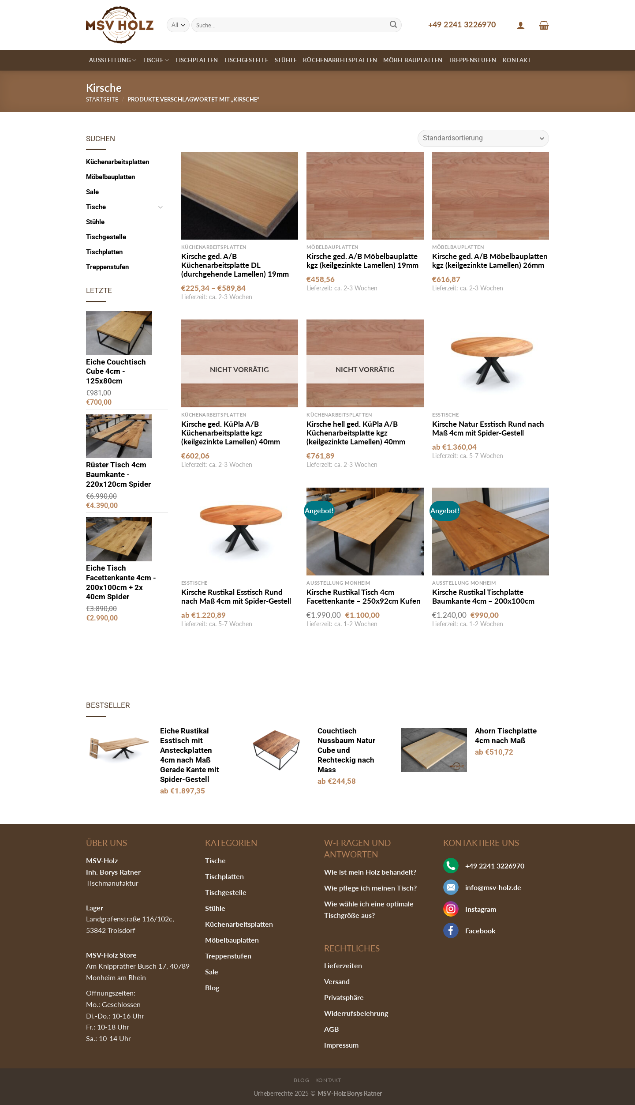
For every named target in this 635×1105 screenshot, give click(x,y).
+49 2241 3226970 (462, 24)
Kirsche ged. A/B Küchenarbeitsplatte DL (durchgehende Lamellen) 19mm (235, 265)
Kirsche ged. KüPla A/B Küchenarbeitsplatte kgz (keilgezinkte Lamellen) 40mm (230, 433)
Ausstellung (112, 60)
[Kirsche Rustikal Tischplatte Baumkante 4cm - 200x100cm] (490, 531)
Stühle (286, 60)
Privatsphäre (344, 997)
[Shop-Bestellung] (483, 138)
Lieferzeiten (343, 965)
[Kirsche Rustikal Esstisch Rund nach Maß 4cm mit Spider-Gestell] (239, 531)
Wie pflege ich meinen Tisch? (370, 887)
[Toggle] (160, 207)
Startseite (102, 99)
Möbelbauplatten (412, 60)
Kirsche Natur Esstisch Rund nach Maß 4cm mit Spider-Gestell (488, 428)
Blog (212, 987)
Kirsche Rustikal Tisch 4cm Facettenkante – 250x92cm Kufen (363, 596)
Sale (92, 192)
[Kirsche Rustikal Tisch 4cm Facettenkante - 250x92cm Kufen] (364, 531)
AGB (331, 1029)
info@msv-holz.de (493, 887)
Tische (155, 60)
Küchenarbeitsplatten (340, 60)
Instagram (480, 909)
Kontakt (517, 60)
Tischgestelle (246, 60)
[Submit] (393, 25)
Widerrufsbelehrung (356, 1013)
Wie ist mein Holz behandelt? (370, 872)
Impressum (341, 1045)
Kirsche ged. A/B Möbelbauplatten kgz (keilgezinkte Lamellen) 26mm (490, 261)
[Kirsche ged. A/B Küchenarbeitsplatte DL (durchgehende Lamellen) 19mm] (239, 196)
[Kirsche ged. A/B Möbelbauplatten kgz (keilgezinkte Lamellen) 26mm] (490, 196)
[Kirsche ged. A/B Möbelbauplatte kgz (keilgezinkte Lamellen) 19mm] (364, 196)
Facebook (480, 930)
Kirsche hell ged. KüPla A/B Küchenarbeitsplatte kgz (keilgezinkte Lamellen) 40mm (355, 433)
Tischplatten (196, 60)
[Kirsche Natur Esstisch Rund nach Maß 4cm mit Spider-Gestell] (490, 363)
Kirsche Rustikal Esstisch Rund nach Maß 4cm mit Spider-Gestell (236, 596)
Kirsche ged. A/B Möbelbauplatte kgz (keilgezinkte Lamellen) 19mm (362, 261)
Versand (337, 981)
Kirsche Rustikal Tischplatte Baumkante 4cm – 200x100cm (483, 596)
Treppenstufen (472, 60)
